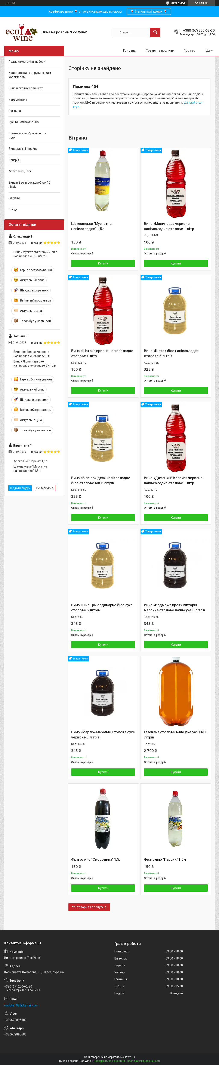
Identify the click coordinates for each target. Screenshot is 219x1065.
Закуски (14, 198)
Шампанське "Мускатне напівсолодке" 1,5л (91, 226)
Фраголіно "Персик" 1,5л (165, 859)
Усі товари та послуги (88, 907)
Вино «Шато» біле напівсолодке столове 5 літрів (171, 353)
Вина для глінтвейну (23, 148)
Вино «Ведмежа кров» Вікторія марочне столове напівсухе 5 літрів (174, 607)
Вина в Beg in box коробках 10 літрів (29, 185)
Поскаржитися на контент (109, 1060)
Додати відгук (20, 488)
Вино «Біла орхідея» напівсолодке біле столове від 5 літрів (100, 480)
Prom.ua (130, 1057)
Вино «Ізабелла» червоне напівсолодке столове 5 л (31, 354)
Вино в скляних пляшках (26, 88)
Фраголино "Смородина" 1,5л (96, 859)
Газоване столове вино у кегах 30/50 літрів (175, 734)
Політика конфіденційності (143, 1060)
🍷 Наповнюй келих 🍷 (148, 11)
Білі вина (15, 111)
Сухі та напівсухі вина (24, 122)
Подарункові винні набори (27, 61)
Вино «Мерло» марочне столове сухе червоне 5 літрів (103, 734)
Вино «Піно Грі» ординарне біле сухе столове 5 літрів (102, 607)
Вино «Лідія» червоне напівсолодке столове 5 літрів (34, 363)
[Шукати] (155, 32)
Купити (103, 263)
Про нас (189, 50)
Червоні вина (18, 99)
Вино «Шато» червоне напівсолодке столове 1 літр (102, 353)
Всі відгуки (43, 488)
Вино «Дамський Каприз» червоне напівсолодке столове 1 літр (173, 480)
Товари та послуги (159, 50)
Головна (129, 50)
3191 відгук (178, 2)
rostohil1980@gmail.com (21, 1005)
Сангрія (14, 160)
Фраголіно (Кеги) (21, 171)
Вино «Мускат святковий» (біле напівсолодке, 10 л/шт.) (35, 254)
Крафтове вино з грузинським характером (30, 75)
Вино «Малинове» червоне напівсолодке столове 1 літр (169, 226)
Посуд (13, 209)
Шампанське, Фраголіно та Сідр (27, 135)
